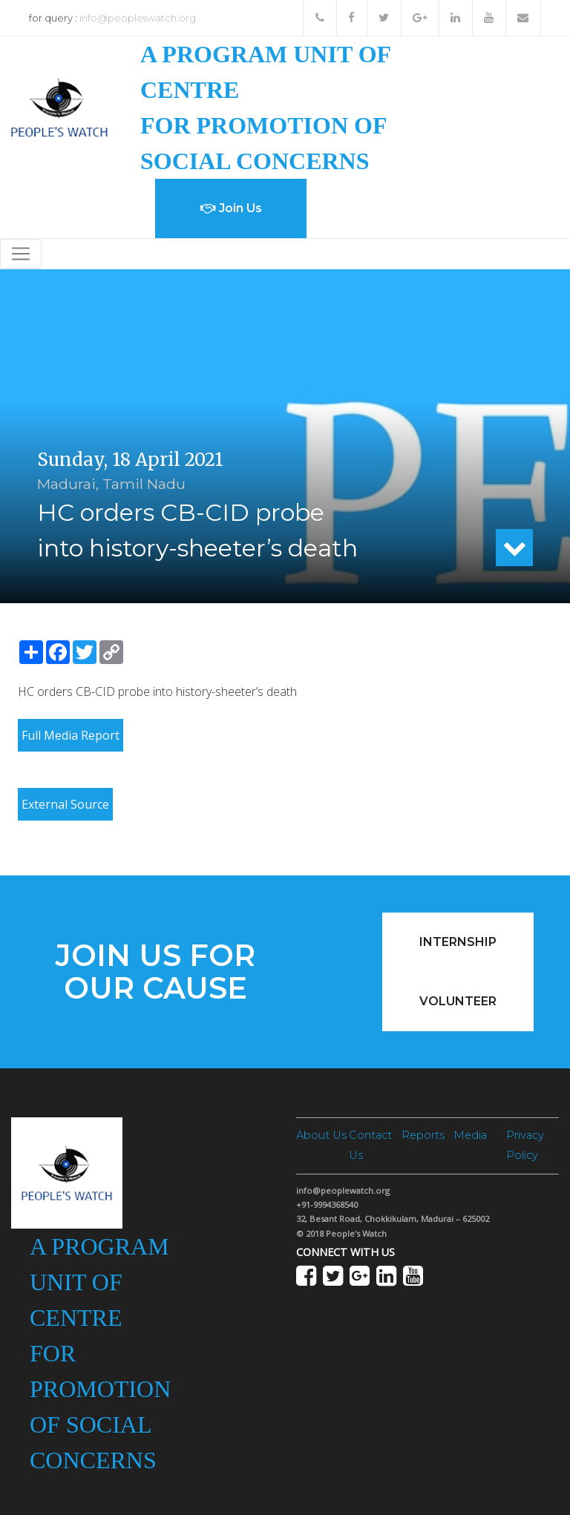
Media (470, 1135)
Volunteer (458, 1001)
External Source (65, 804)
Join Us (231, 208)
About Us (321, 1135)
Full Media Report (70, 735)
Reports (423, 1135)
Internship (458, 942)
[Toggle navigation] (21, 254)
